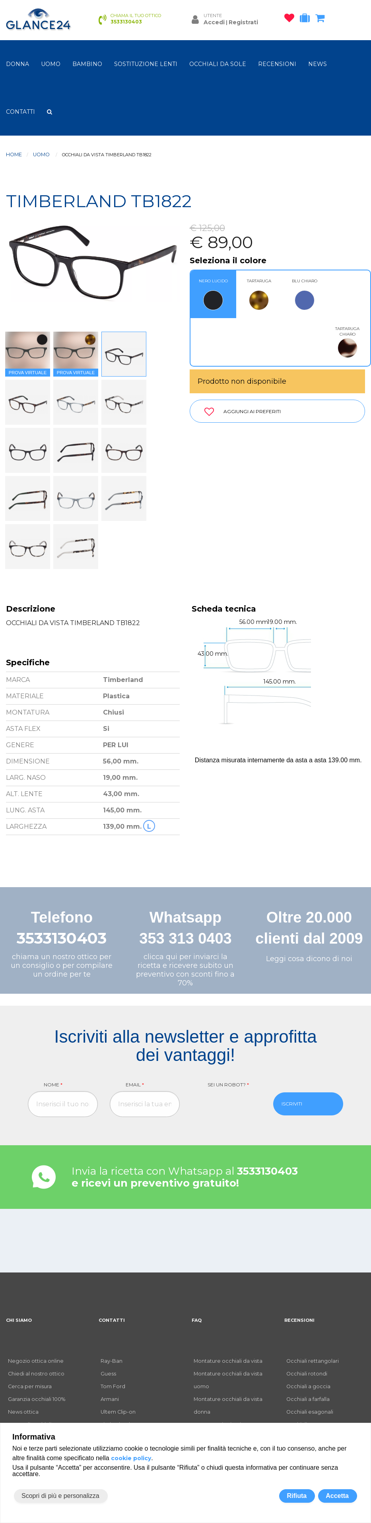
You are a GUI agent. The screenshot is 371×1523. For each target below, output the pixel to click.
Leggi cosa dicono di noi (309, 958)
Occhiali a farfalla (308, 1399)
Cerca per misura (30, 1386)
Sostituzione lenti (145, 64)
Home (14, 154)
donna (17, 64)
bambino (87, 64)
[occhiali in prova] (307, 19)
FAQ (197, 1320)
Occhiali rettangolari (312, 1361)
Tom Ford (113, 1386)
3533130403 (62, 938)
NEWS (317, 64)
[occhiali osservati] (291, 19)
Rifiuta (297, 1495)
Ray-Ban (111, 1361)
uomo (50, 64)
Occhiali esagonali (309, 1412)
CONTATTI (20, 111)
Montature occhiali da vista (228, 1361)
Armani (110, 1399)
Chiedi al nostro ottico (36, 1374)
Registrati (243, 22)
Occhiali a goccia (308, 1386)
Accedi (214, 22)
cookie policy (131, 1458)
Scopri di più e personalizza (60, 1495)
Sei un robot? (228, 1085)
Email (135, 1085)
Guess (108, 1374)
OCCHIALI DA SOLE (217, 64)
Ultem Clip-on (118, 1412)
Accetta (337, 1495)
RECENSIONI (277, 64)
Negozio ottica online (36, 1361)
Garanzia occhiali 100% (36, 1399)
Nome (53, 1085)
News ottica (23, 1412)
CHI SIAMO (19, 1320)
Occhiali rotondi (306, 1374)
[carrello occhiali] (321, 19)
